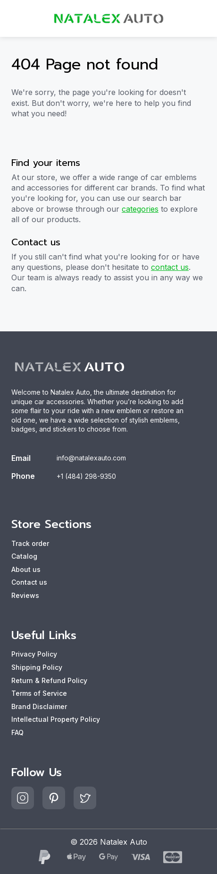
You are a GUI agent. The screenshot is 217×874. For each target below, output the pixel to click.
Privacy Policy (34, 654)
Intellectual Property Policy (55, 719)
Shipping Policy (36, 667)
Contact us (29, 582)
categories (140, 209)
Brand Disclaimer (39, 706)
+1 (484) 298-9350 (86, 476)
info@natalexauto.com (91, 458)
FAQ (17, 732)
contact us (170, 267)
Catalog (24, 556)
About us (26, 569)
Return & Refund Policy (49, 680)
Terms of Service (39, 693)
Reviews (25, 595)
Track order (30, 543)
